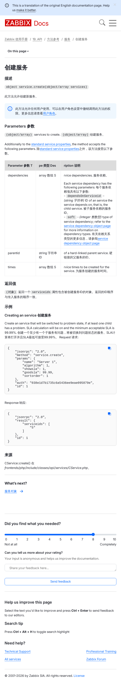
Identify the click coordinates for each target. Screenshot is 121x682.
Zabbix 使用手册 (16, 39)
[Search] (102, 23)
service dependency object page (87, 225)
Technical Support (17, 654)
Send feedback (60, 584)
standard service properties (51, 143)
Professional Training (101, 654)
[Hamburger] (112, 23)
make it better (26, 10)
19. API (37, 39)
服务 (67, 39)
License (79, 679)
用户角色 (49, 113)
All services (13, 662)
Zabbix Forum (96, 662)
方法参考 (53, 39)
